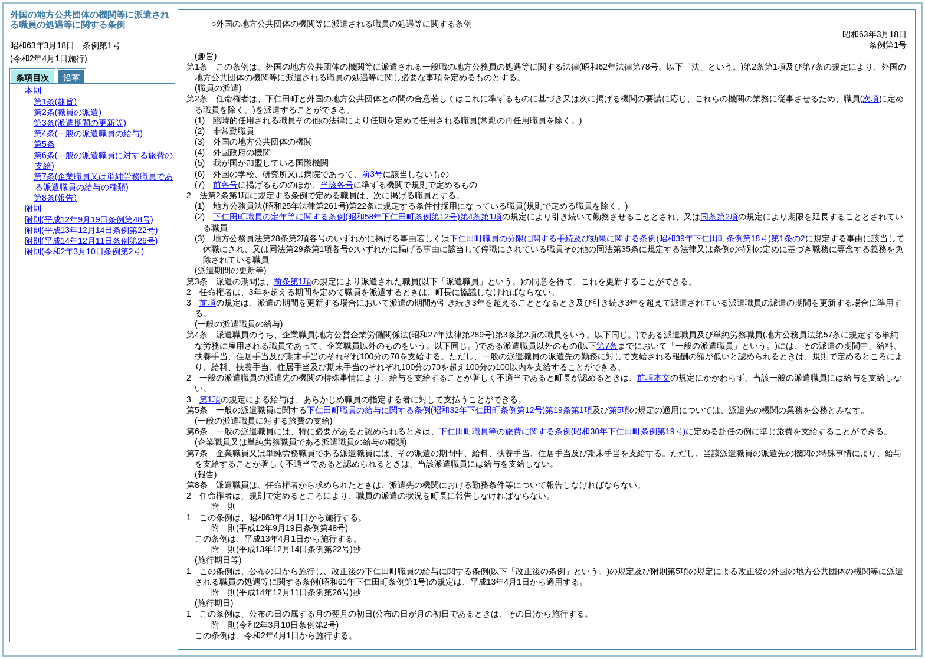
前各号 (225, 184)
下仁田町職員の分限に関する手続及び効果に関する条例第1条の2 (627, 238)
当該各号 (336, 184)
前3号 (372, 174)
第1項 (210, 399)
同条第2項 (719, 216)
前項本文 (653, 377)
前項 (207, 302)
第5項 (619, 410)
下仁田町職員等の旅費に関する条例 (562, 431)
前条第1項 (292, 281)
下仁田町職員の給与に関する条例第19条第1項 (449, 410)
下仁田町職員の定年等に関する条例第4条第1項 (357, 216)
